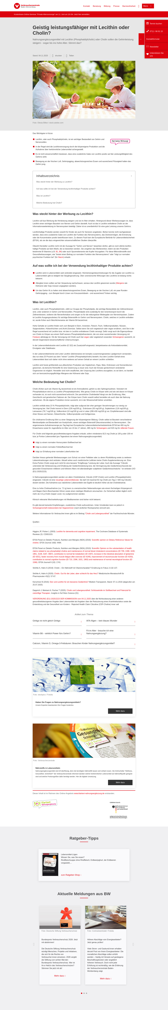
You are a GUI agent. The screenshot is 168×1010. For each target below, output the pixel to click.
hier (80, 14)
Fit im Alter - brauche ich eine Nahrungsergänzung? (100, 632)
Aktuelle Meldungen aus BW (83, 894)
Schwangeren (118, 337)
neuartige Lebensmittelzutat (67, 480)
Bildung (107, 6)
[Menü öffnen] (148, 6)
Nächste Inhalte (134, 944)
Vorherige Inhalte (34, 944)
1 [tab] (81, 993)
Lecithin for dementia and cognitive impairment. (75, 531)
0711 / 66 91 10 (156, 31)
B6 (60, 252)
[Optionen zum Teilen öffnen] (70, 55)
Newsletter (154, 47)
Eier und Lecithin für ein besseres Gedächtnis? (69, 582)
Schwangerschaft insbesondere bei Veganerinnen (53, 508)
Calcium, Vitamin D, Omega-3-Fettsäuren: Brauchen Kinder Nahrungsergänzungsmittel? (74, 643)
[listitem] (61, 943)
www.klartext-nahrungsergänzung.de (89, 793)
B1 (57, 252)
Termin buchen (156, 24)
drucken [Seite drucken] (58, 56)
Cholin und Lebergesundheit (97, 514)
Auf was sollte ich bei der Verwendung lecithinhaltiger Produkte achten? (65, 189)
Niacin (60, 257)
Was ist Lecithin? (43, 196)
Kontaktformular (153, 39)
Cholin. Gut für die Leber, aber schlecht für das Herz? (76, 574)
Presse (116, 6)
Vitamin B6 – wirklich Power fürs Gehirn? (52, 633)
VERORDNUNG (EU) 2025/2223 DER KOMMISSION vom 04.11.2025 (62, 599)
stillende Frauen (127, 428)
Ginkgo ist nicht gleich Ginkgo (46, 621)
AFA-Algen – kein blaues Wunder (101, 621)
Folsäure (36, 337)
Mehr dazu (120, 711)
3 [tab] (86, 993)
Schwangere (101, 428)
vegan (86, 337)
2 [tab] (84, 993)
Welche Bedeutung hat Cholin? (49, 203)
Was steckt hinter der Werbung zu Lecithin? (54, 182)
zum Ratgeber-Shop (70, 875)
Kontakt (86, 6)
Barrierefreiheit (128, 6)
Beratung (97, 6)
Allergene (120, 283)
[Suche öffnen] (138, 5)
